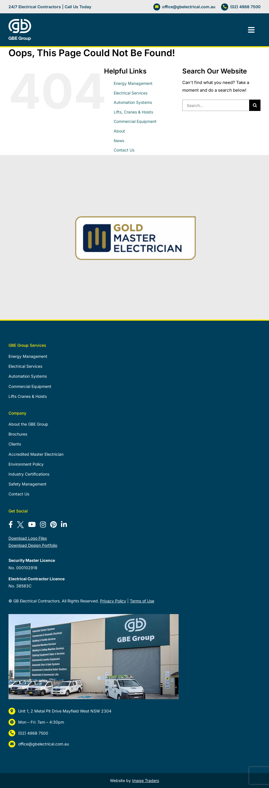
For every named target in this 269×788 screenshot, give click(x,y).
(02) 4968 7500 (245, 6)
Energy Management (133, 83)
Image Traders (145, 780)
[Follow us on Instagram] (43, 524)
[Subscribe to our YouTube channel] (32, 524)
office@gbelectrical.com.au (188, 6)
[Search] (254, 105)
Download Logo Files (28, 538)
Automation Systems (133, 102)
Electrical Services (130, 93)
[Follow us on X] (20, 524)
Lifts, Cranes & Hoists (133, 112)
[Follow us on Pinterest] (53, 524)
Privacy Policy (113, 600)
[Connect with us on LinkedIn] (64, 524)
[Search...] (215, 105)
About (119, 131)
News (119, 140)
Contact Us (124, 150)
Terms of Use (142, 600)
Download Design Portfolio (33, 545)
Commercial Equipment (135, 121)
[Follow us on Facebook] (11, 524)
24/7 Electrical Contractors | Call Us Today (50, 6)
